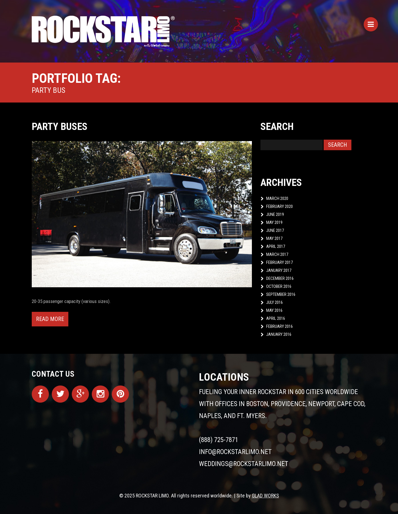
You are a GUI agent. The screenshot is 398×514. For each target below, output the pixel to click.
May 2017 (274, 238)
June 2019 (275, 214)
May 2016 (274, 310)
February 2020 (279, 206)
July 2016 (274, 302)
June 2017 (275, 230)
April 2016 (275, 318)
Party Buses (59, 126)
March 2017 (277, 254)
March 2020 (277, 198)
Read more (50, 319)
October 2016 (278, 286)
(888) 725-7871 (218, 440)
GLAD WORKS (265, 496)
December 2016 (280, 278)
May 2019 (274, 222)
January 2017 (278, 270)
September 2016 (280, 294)
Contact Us (53, 374)
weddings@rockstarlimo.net (243, 464)
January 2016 (278, 334)
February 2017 (279, 262)
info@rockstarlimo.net (235, 452)
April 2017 (275, 246)
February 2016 (279, 326)
